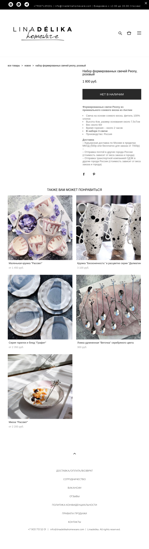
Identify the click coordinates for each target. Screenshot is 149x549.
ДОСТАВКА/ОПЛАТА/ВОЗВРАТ (74, 470)
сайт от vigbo (74, 540)
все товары (14, 65)
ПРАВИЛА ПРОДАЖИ (74, 513)
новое (27, 65)
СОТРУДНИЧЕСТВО (74, 479)
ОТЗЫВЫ (74, 496)
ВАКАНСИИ (74, 487)
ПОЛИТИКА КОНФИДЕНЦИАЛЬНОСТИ (74, 505)
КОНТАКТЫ (74, 522)
